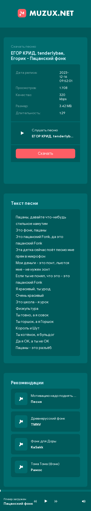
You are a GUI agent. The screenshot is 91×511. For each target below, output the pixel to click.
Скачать (45, 153)
